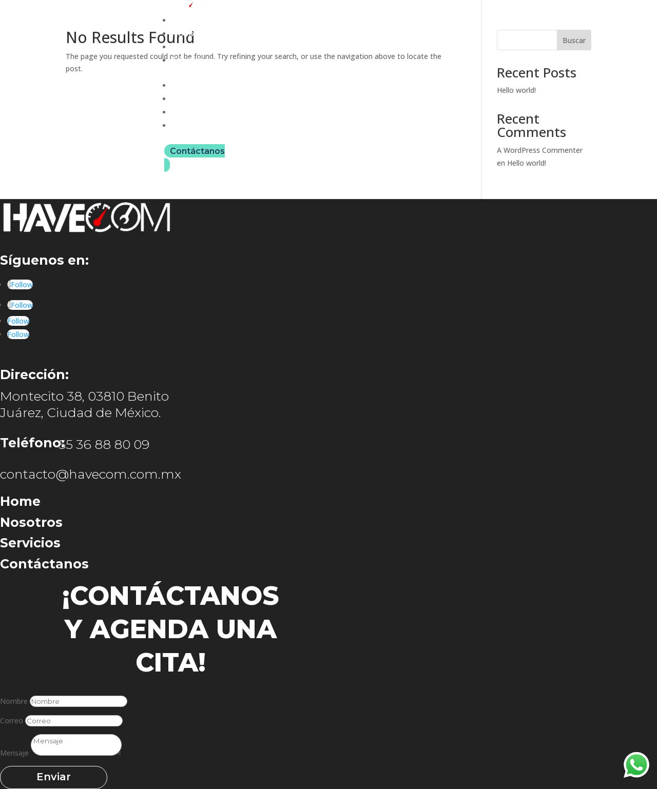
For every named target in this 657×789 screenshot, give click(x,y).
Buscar (574, 40)
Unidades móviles (208, 47)
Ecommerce (197, 60)
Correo (11, 720)
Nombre (14, 701)
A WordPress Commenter (540, 150)
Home (184, 20)
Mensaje (14, 753)
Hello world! (516, 90)
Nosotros (191, 33)
